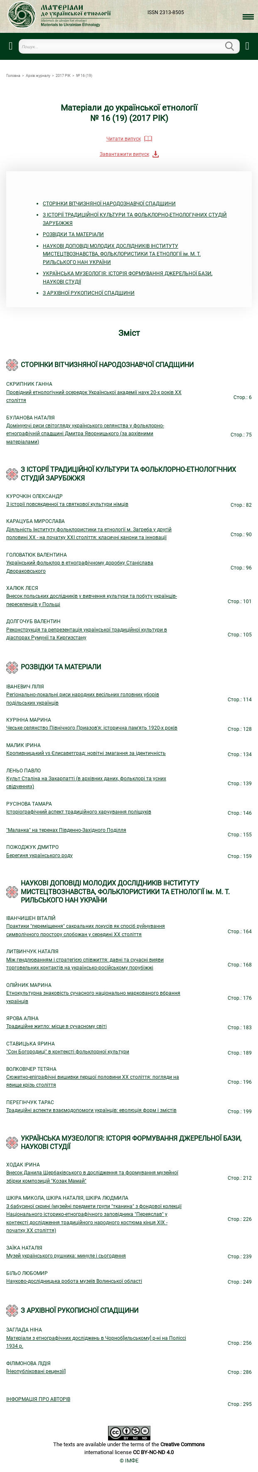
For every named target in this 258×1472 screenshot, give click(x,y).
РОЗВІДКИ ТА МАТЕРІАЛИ (73, 234)
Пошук (235, 46)
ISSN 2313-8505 (165, 12)
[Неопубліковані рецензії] (36, 1371)
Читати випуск (123, 139)
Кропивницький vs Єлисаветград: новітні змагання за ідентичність (86, 753)
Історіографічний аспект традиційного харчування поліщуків (78, 812)
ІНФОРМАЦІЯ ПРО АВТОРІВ (38, 1399)
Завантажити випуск (124, 154)
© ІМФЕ (129, 1460)
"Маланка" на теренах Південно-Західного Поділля (66, 830)
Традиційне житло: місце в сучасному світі (56, 1026)
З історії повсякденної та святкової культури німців (67, 504)
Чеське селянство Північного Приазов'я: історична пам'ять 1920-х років (91, 728)
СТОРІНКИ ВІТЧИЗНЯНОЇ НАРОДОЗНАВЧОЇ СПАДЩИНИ (109, 204)
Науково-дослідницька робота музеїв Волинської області (74, 1281)
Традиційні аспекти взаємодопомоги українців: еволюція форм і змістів (91, 1110)
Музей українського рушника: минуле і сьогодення (66, 1256)
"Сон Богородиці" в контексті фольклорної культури (67, 1052)
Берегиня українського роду (39, 855)
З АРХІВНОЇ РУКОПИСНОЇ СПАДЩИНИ (89, 293)
